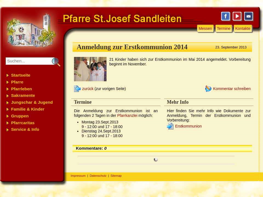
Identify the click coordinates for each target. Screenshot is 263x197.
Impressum (78, 175)
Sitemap (116, 175)
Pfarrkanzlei (127, 115)
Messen (205, 28)
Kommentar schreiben (232, 88)
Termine (224, 28)
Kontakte (242, 28)
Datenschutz (98, 175)
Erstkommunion (188, 126)
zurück (87, 88)
